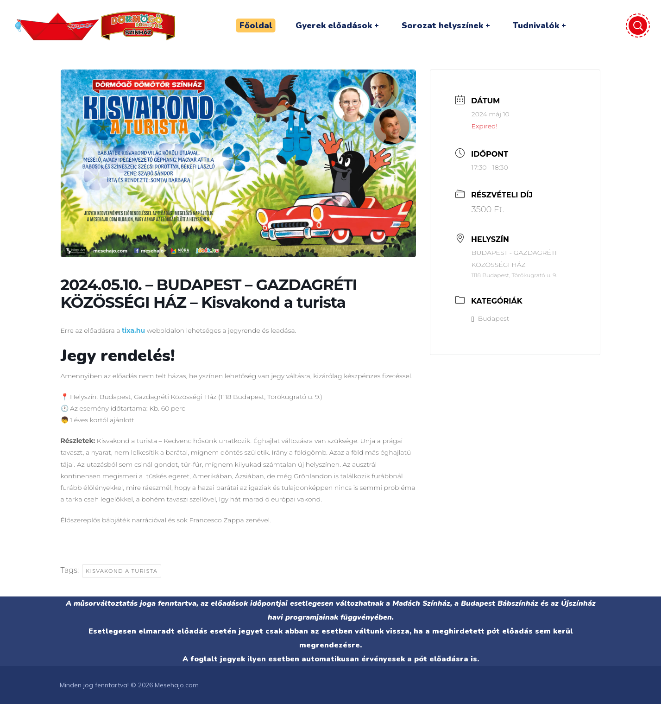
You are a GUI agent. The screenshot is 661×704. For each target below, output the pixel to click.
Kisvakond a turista (121, 571)
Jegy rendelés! (118, 355)
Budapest (490, 318)
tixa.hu (133, 330)
